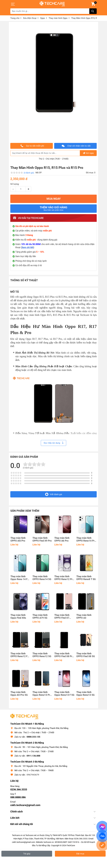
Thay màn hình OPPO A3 (83, 616)
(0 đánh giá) (29, 173)
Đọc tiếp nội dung (53, 443)
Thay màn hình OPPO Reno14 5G (41, 578)
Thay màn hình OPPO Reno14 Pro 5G (86, 539)
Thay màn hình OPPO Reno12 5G (41, 655)
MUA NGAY (54, 198)
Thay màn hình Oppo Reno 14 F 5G (18, 578)
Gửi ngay (88, 153)
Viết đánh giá (53, 494)
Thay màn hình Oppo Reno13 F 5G (64, 693)
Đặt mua (80, 853)
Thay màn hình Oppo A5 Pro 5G (19, 693)
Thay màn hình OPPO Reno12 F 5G (18, 655)
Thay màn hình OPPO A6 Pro (61, 539)
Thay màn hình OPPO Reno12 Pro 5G (64, 578)
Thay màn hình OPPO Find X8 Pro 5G (64, 655)
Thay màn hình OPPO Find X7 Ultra (61, 616)
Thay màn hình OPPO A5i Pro (17, 539)
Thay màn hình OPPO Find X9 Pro (42, 539)
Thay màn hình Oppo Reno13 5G (85, 693)
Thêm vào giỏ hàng (53, 208)
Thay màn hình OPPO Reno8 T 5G (86, 578)
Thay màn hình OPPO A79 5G (40, 616)
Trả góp (26, 853)
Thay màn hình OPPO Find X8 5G (85, 655)
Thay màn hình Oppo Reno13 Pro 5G (41, 693)
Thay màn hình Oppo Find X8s (18, 616)
